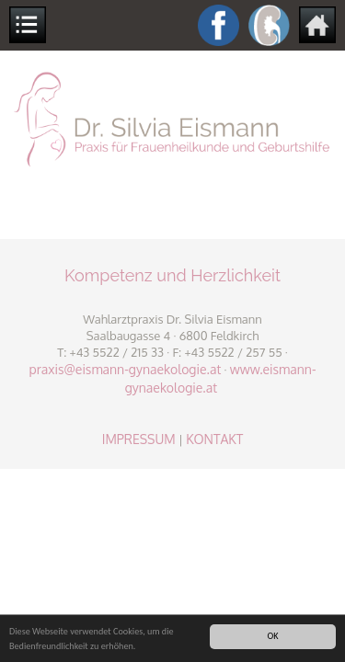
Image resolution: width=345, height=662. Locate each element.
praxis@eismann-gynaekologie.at (125, 369)
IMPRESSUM (139, 439)
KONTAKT (214, 439)
